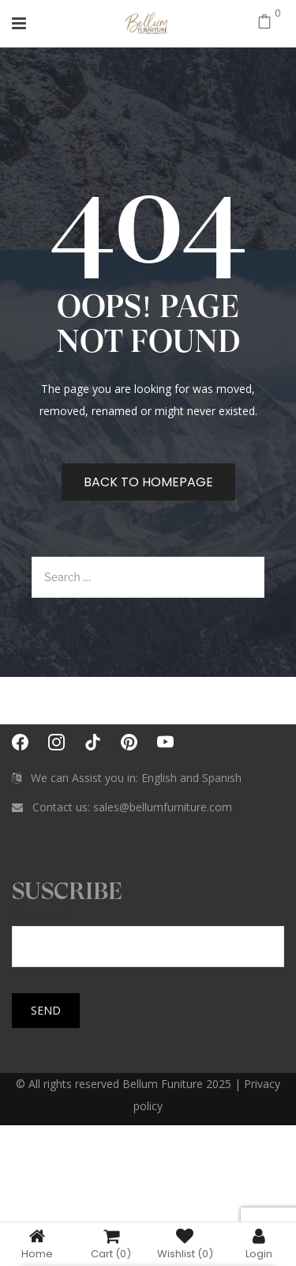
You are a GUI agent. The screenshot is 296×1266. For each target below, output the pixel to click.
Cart (111, 1243)
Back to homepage (148, 482)
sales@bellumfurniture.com (162, 806)
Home (37, 1243)
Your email (148, 930)
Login (258, 1243)
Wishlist (185, 1243)
